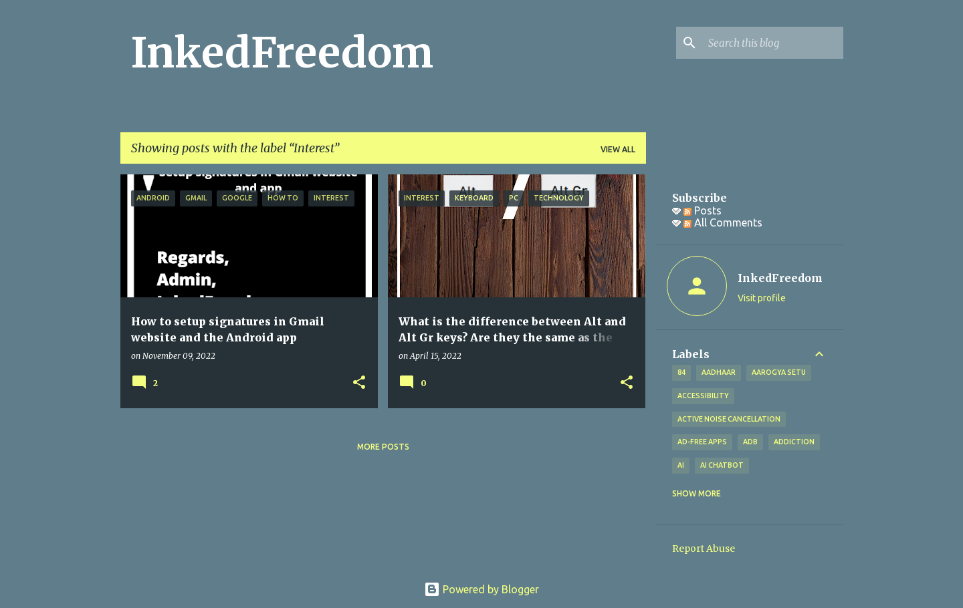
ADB (750, 442)
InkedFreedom (282, 53)
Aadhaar (719, 372)
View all (618, 149)
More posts (383, 446)
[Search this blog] (773, 43)
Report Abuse (703, 549)
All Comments (722, 222)
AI (680, 465)
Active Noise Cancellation (728, 419)
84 (681, 372)
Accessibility (703, 396)
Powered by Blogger (481, 589)
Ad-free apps (702, 442)
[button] (359, 383)
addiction (794, 442)
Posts (702, 210)
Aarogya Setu (779, 372)
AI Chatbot (722, 465)
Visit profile (762, 298)
